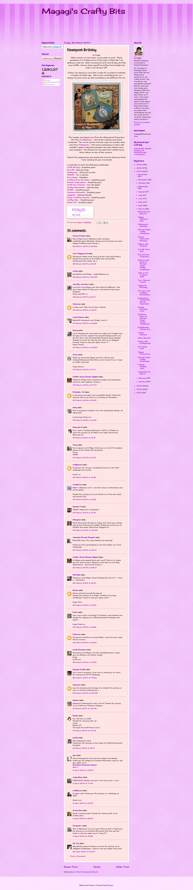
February (142, 378)
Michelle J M (78, 392)
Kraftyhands (86, 140)
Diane (75, 612)
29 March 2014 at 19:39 (84, 477)
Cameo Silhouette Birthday (143, 239)
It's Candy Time (142, 348)
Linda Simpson (79, 650)
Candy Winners (142, 333)
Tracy (75, 445)
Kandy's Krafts (79, 669)
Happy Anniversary (144, 353)
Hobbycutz (84, 145)
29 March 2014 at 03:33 (85, 323)
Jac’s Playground (80, 253)
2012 (140, 389)
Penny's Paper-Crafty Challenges (144, 231)
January (142, 382)
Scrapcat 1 (77, 826)
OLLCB (70, 170)
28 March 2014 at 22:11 (84, 297)
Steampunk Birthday (143, 225)
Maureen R (77, 427)
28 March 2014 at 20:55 (85, 246)
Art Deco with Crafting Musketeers (144, 293)
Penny (75, 330)
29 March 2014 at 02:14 (84, 310)
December (142, 174)
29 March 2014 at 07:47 (85, 385)
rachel (75, 271)
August (141, 192)
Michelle (76, 575)
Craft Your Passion (76, 185)
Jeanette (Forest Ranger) (84, 537)
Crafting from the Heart (78, 180)
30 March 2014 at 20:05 (85, 693)
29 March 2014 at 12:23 (84, 420)
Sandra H (77, 507)
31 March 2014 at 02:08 (85, 708)
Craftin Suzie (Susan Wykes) (85, 377)
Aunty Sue (77, 810)
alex (74, 755)
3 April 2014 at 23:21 (83, 818)
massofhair (77, 777)
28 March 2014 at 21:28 (84, 264)
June (140, 199)
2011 (139, 393)
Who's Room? (144, 338)
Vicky (75, 407)
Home (96, 866)
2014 (139, 171)
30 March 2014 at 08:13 (84, 568)
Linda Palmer (78, 317)
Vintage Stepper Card (142, 366)
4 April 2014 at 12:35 (83, 836)
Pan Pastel (72, 177)
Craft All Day (73, 167)
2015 (140, 168)
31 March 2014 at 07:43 (84, 731)
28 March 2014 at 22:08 (85, 277)
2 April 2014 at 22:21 (83, 803)
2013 (139, 386)
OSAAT (70, 175)
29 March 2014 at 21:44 (84, 513)
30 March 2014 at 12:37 (84, 583)
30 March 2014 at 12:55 (84, 605)
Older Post (122, 866)
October (142, 183)
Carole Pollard (79, 236)
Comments (49, 84)
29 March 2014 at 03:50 (85, 347)
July (140, 195)
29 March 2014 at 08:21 (84, 400)
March (141, 209)
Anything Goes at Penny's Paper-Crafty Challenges (144, 319)
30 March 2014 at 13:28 (84, 627)
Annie (75, 355)
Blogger (109, 885)
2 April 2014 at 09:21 (83, 770)
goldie (75, 738)
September (143, 186)
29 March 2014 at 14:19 (84, 438)
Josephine (77, 484)
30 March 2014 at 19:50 (85, 678)
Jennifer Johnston (81, 284)
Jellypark (71, 195)
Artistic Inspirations (76, 182)
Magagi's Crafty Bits (83, 11)
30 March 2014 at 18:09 (85, 643)
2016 (140, 165)
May (140, 202)
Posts (46, 80)
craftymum (77, 465)
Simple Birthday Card (142, 309)
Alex (74, 767)
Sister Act (72, 202)
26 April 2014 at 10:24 (84, 852)
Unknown (77, 304)
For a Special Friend (144, 281)
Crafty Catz (72, 200)
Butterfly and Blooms (144, 212)
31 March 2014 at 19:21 (84, 748)
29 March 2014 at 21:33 (84, 499)
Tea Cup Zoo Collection (144, 255)
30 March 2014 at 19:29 (84, 662)
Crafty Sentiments (76, 187)
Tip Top (76, 843)
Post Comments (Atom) (87, 872)
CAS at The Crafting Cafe (143, 275)
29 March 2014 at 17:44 (84, 458)
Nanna (75, 590)
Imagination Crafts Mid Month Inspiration (144, 301)
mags (139, 58)
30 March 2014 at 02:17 (84, 550)
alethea (76, 700)
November (143, 180)
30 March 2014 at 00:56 (85, 530)
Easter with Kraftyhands (144, 342)
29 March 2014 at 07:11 (84, 370)
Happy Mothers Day (143, 219)
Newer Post (71, 866)
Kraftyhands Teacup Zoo (144, 328)
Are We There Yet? (144, 250)
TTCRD (70, 190)
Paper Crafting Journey (78, 197)
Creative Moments (76, 192)
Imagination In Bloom (144, 373)
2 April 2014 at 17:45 (83, 783)
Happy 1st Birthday (142, 286)
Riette (75, 716)
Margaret (77, 520)
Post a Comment (77, 856)
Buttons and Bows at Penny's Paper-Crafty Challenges (144, 265)
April (140, 205)
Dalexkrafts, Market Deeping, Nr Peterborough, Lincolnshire (142, 151)
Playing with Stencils (143, 245)
